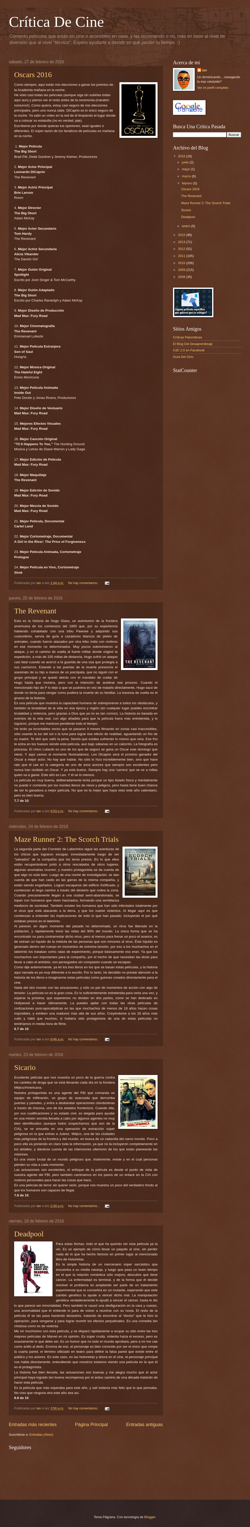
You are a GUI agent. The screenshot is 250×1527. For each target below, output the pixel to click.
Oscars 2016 (33, 74)
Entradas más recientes (33, 1424)
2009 (182, 270)
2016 (182, 156)
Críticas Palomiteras (187, 337)
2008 (182, 277)
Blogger (149, 1517)
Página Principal (91, 1424)
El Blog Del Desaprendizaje (193, 344)
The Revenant (35, 611)
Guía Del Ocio (183, 357)
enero (186, 226)
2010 (182, 263)
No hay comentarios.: (84, 583)
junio (186, 162)
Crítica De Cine (56, 21)
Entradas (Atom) (41, 1434)
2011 (182, 256)
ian (204, 70)
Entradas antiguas (144, 1424)
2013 (182, 242)
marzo (187, 176)
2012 (182, 249)
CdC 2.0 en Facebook (189, 350)
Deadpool (29, 1234)
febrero (187, 183)
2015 (182, 235)
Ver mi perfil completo (213, 88)
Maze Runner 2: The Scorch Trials (66, 839)
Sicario (25, 1067)
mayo (186, 169)
